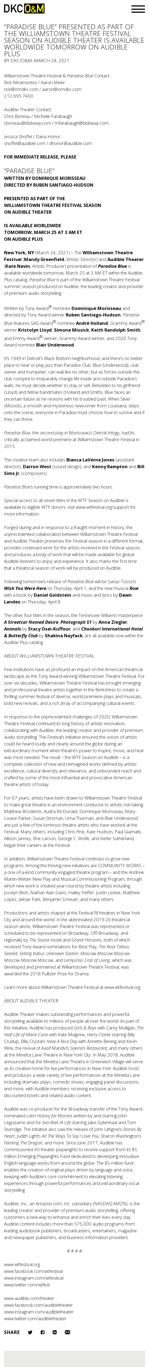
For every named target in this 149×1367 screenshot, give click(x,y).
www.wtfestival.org (122, 987)
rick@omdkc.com (21, 89)
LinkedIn (55, 1332)
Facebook (42, 1332)
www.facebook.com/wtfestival (33, 1271)
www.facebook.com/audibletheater (38, 1305)
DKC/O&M (24, 9)
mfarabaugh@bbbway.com (82, 123)
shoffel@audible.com (24, 143)
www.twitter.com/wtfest (27, 1285)
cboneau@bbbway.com (27, 123)
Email (67, 1332)
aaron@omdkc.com (61, 89)
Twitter (30, 1332)
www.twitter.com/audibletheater (35, 1318)
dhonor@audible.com (70, 143)
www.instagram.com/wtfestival (33, 1278)
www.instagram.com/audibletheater (39, 1312)
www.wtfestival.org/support (102, 507)
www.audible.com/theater (29, 1298)
